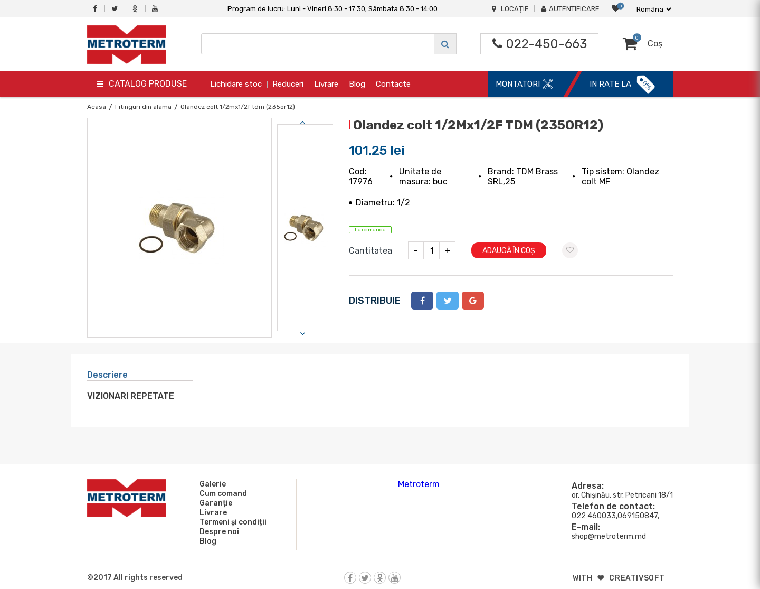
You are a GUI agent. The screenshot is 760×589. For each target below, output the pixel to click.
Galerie (211, 484)
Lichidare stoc (236, 84)
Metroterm (419, 484)
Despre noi (217, 531)
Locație (510, 9)
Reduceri (287, 84)
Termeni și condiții (231, 522)
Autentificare (570, 9)
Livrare (326, 84)
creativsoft (637, 578)
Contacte (393, 84)
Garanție (214, 503)
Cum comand (221, 493)
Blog (357, 84)
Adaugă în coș (508, 250)
